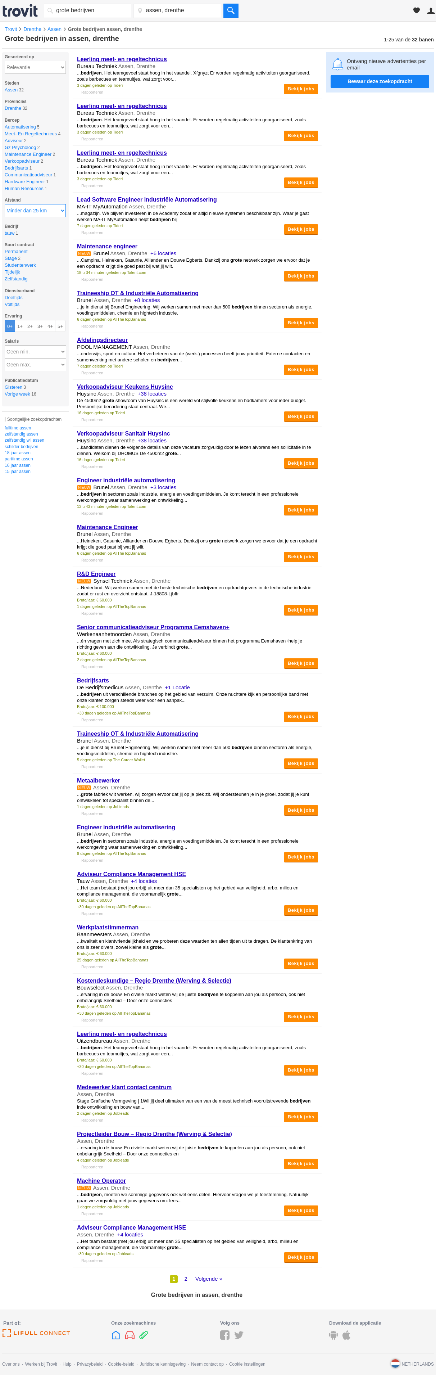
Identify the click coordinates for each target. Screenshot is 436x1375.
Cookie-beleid (121, 1364)
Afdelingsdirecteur (102, 340)
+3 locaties (163, 487)
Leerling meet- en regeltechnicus (122, 59)
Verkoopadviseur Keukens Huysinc (125, 387)
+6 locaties (163, 253)
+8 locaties (147, 300)
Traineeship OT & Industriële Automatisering (138, 293)
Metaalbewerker (98, 780)
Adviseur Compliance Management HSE (131, 874)
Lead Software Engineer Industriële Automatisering (147, 200)
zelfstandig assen (21, 434)
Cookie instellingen (247, 1364)
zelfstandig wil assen (24, 440)
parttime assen (19, 459)
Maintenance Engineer (107, 527)
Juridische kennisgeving (163, 1364)
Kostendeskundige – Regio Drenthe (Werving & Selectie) (154, 981)
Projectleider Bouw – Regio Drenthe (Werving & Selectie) (154, 1134)
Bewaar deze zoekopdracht (380, 81)
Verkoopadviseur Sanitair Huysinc (123, 433)
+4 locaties (144, 881)
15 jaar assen (18, 471)
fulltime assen (18, 428)
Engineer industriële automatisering (126, 480)
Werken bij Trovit (41, 1364)
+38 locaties (151, 394)
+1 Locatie (177, 687)
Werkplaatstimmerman (107, 927)
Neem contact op (207, 1364)
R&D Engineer (96, 574)
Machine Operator (101, 1181)
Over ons (11, 1364)
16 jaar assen (18, 465)
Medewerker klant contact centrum (124, 1087)
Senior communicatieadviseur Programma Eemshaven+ (153, 627)
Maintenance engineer (107, 246)
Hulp (67, 1364)
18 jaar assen (18, 453)
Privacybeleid (90, 1364)
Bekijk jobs (301, 88)
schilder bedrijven (21, 447)
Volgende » (208, 1279)
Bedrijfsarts (93, 680)
